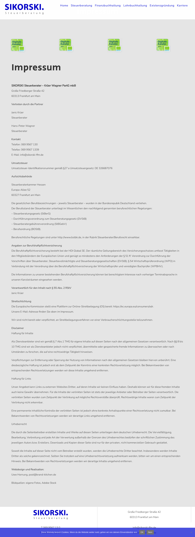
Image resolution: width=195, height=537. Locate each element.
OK (142, 532)
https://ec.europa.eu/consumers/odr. (133, 306)
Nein (150, 532)
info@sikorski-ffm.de (31, 155)
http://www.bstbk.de (69, 237)
